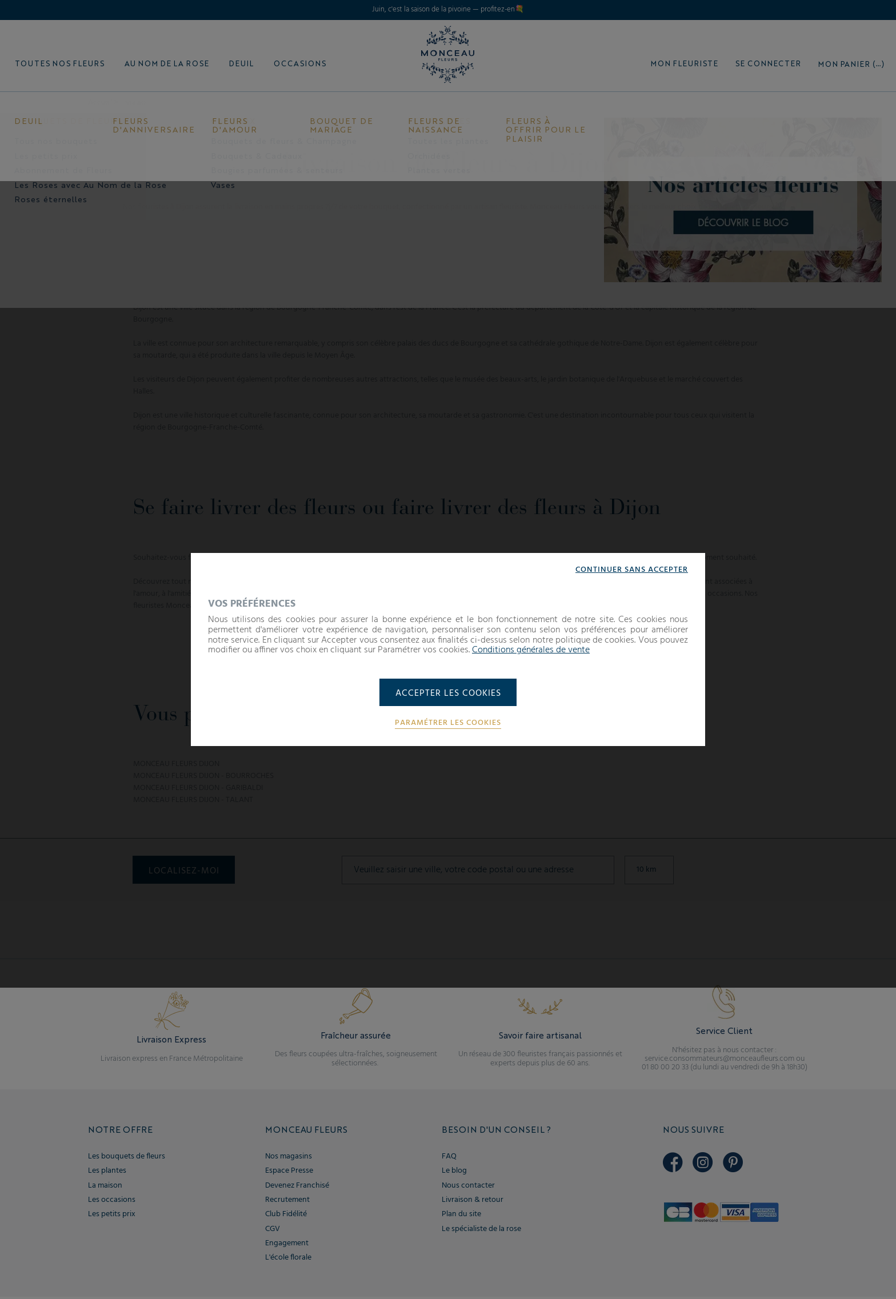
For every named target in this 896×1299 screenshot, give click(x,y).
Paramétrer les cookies (448, 723)
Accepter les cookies (448, 693)
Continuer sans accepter (631, 569)
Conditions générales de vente (531, 649)
